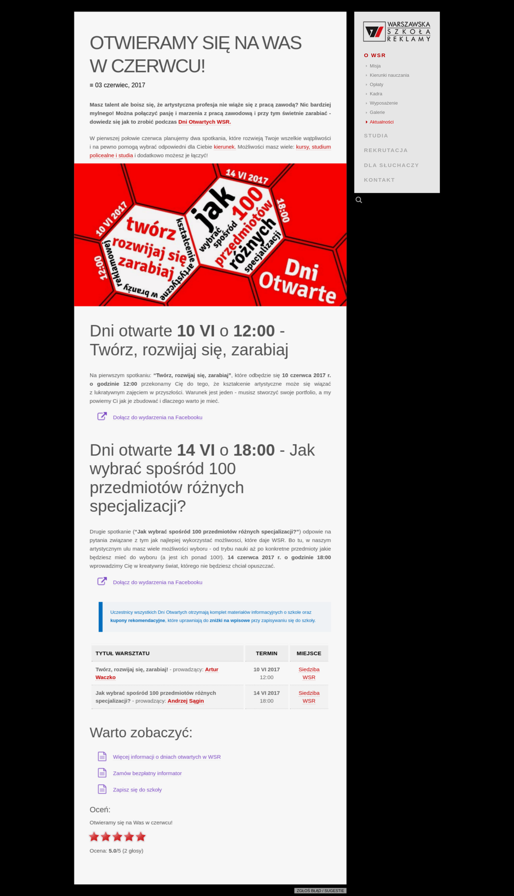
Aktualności (382, 122)
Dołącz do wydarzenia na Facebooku (157, 417)
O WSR (375, 55)
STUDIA (376, 135)
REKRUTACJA (386, 150)
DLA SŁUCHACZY (391, 165)
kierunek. (225, 147)
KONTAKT (379, 180)
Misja (375, 66)
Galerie (377, 112)
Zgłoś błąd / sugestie (320, 891)
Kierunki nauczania (389, 75)
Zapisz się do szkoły (137, 789)
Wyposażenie (384, 103)
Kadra (376, 93)
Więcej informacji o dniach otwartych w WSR (167, 757)
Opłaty (376, 84)
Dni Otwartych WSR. (204, 122)
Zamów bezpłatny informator (147, 773)
